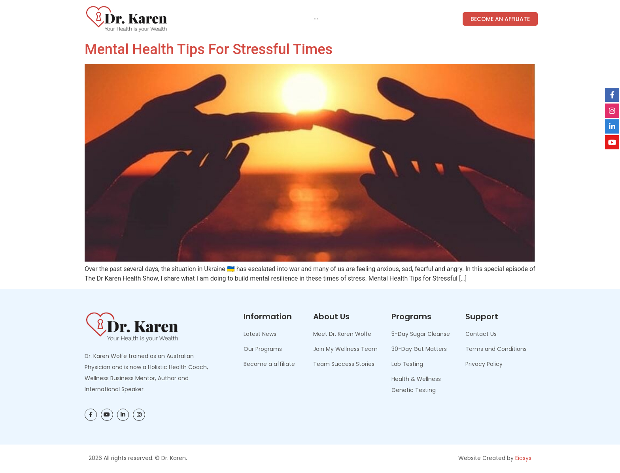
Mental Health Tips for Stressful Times (209, 49)
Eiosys (523, 458)
